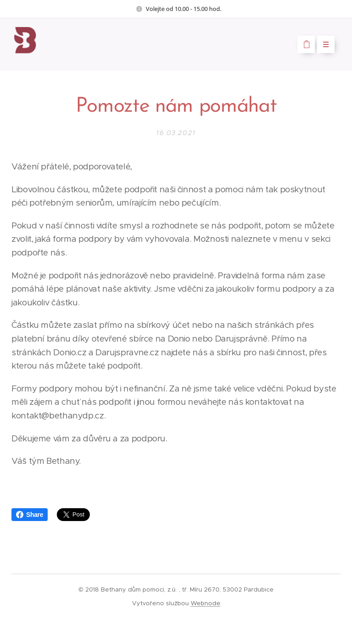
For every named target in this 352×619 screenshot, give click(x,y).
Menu (323, 44)
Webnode (205, 603)
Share (29, 514)
